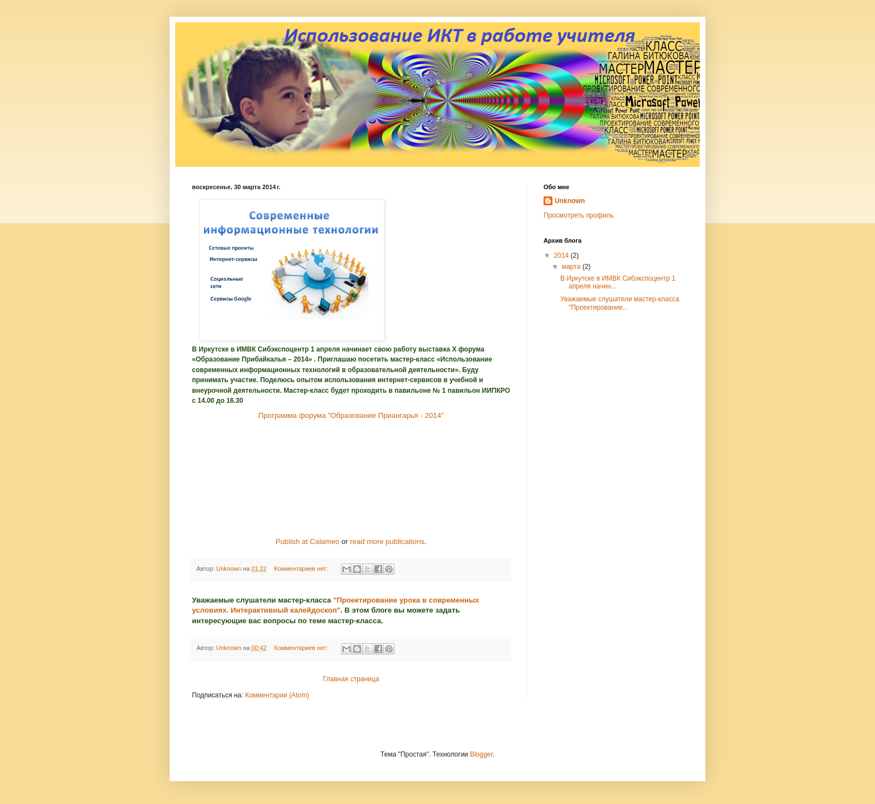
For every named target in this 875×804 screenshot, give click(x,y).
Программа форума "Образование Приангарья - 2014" (351, 415)
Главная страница (351, 679)
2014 (562, 255)
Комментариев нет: (301, 568)
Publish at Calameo (307, 541)
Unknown (570, 201)
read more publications (387, 541)
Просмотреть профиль (579, 215)
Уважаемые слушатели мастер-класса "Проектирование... (619, 303)
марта (572, 267)
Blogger (481, 754)
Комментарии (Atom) (277, 695)
